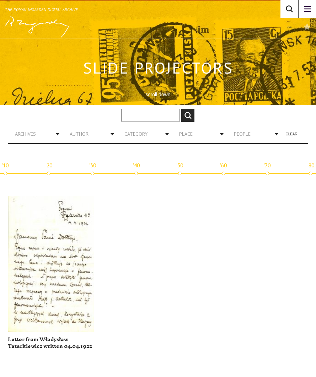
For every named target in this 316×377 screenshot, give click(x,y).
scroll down (157, 94)
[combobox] (34, 134)
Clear (291, 134)
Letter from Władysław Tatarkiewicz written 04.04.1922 (50, 343)
